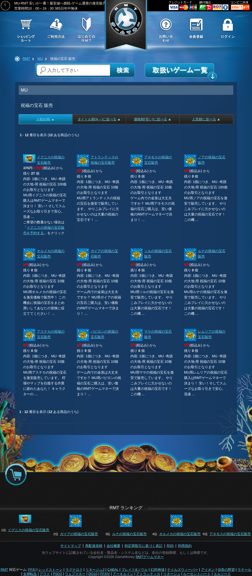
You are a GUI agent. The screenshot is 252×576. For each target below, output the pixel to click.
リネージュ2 (95, 570)
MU (40, 59)
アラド (45, 574)
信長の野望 (226, 570)
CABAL (112, 570)
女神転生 (30, 574)
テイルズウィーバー (182, 570)
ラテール (244, 570)
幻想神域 (157, 570)
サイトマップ (70, 546)
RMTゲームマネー (150, 557)
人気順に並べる (206, 119)
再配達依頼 (93, 546)
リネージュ (171, 574)
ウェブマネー (75, 574)
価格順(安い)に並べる (152, 119)
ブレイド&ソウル (134, 570)
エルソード (222, 574)
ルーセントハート (197, 574)
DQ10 (92, 574)
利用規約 (185, 546)
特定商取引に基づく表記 (143, 546)
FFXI (31, 570)
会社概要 (113, 546)
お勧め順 (45, 119)
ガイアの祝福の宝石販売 (79, 534)
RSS (170, 546)
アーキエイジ (123, 574)
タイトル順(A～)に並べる (99, 119)
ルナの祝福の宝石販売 (129, 534)
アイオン (208, 570)
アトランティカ (148, 574)
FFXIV (105, 574)
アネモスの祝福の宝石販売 (230, 534)
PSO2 (57, 574)
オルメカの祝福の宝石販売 (180, 534)
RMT (26, 59)
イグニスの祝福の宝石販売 (28, 530)
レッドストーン (50, 570)
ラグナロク (74, 570)
